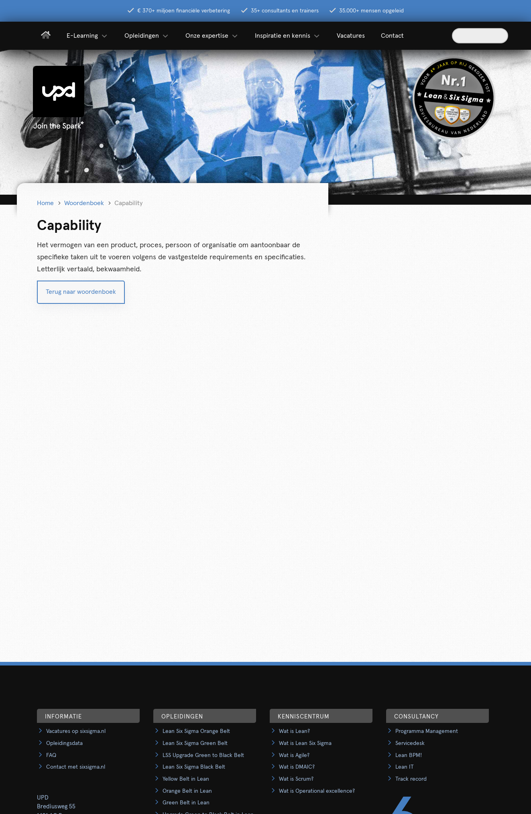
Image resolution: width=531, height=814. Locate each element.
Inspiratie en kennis (288, 36)
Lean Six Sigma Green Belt (195, 743)
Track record (411, 779)
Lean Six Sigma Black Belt (194, 767)
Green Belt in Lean (186, 803)
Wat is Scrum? (296, 779)
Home (45, 203)
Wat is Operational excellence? (317, 791)
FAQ (51, 755)
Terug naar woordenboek (81, 292)
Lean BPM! (408, 755)
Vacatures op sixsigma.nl (76, 731)
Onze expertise (212, 36)
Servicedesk (410, 743)
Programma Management (426, 731)
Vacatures (351, 36)
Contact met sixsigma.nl (75, 767)
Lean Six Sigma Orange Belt (196, 731)
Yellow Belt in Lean (186, 779)
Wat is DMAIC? (297, 767)
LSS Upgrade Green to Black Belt (203, 755)
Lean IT (404, 767)
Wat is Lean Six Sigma (305, 743)
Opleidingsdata (64, 743)
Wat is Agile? (294, 755)
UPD (43, 798)
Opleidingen (146, 36)
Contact (392, 36)
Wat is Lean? (294, 731)
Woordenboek (84, 203)
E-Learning (87, 36)
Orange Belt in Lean (187, 791)
